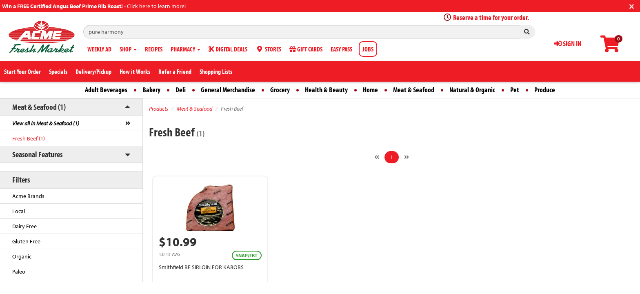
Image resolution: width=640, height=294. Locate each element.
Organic (21, 256)
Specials (58, 71)
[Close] (631, 5)
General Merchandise (228, 89)
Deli (181, 89)
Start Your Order (22, 71)
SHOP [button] (128, 49)
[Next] (406, 157)
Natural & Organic (472, 89)
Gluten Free (26, 241)
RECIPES (153, 49)
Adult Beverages (106, 89)
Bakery (151, 89)
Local (18, 211)
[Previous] (377, 157)
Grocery (280, 89)
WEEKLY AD (99, 49)
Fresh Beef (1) (28, 138)
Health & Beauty (326, 89)
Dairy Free (24, 226)
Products (158, 108)
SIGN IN (567, 43)
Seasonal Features (37, 154)
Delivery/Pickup (93, 71)
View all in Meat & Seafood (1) (45, 123)
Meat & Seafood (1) (39, 107)
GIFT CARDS (305, 49)
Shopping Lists (216, 71)
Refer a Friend (174, 71)
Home (370, 89)
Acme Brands (28, 196)
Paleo (18, 271)
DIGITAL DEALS (228, 49)
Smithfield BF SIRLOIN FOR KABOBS (201, 267)
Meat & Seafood (413, 89)
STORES (268, 49)
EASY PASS (341, 49)
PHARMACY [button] (185, 49)
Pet (514, 89)
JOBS (367, 49)
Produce (544, 89)
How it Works (135, 71)
